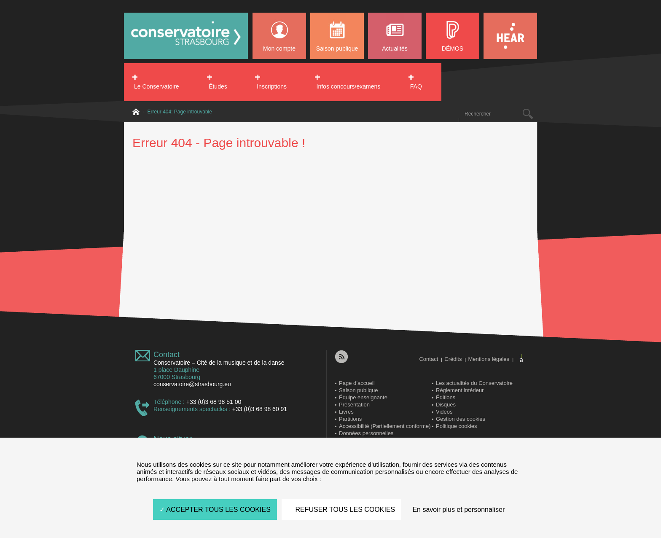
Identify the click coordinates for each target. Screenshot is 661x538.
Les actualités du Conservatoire (474, 383)
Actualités (395, 48)
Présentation (354, 404)
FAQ (416, 86)
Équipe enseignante (363, 397)
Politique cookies (456, 426)
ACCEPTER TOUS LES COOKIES (215, 509)
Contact (166, 354)
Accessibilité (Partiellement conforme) (384, 426)
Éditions (445, 397)
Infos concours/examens (349, 86)
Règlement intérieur (460, 390)
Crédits (453, 359)
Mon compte (279, 48)
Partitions (350, 419)
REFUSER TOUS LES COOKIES (341, 509)
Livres (346, 412)
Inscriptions (272, 86)
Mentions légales (488, 359)
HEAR (510, 36)
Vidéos (444, 412)
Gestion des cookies (460, 419)
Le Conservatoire (156, 86)
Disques (446, 404)
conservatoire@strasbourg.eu (192, 384)
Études (218, 86)
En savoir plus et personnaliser (458, 509)
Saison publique (337, 48)
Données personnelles (366, 433)
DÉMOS (452, 48)
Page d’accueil (357, 383)
